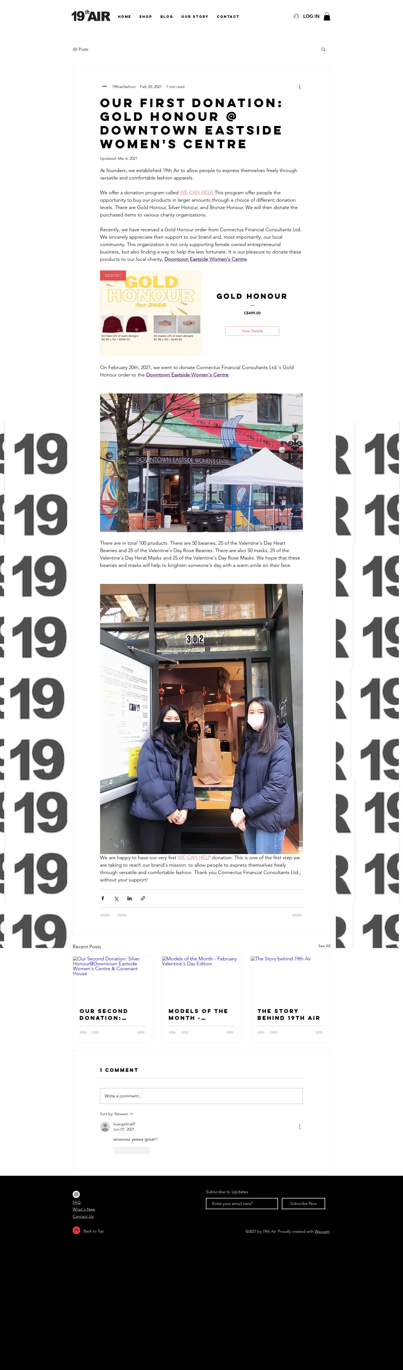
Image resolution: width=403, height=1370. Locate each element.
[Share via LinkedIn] (129, 898)
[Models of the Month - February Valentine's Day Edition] (201, 978)
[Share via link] (143, 898)
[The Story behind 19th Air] (290, 978)
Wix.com (322, 1231)
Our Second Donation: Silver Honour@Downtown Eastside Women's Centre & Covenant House (112, 1014)
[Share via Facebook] (102, 898)
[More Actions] (299, 1126)
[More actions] (299, 86)
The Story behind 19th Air (289, 1014)
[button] (326, 16)
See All (324, 945)
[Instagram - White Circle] (76, 1194)
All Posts (80, 49)
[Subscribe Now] (303, 1203)
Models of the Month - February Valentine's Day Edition (201, 1014)
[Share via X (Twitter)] (116, 898)
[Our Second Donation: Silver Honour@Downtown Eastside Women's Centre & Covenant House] (112, 978)
